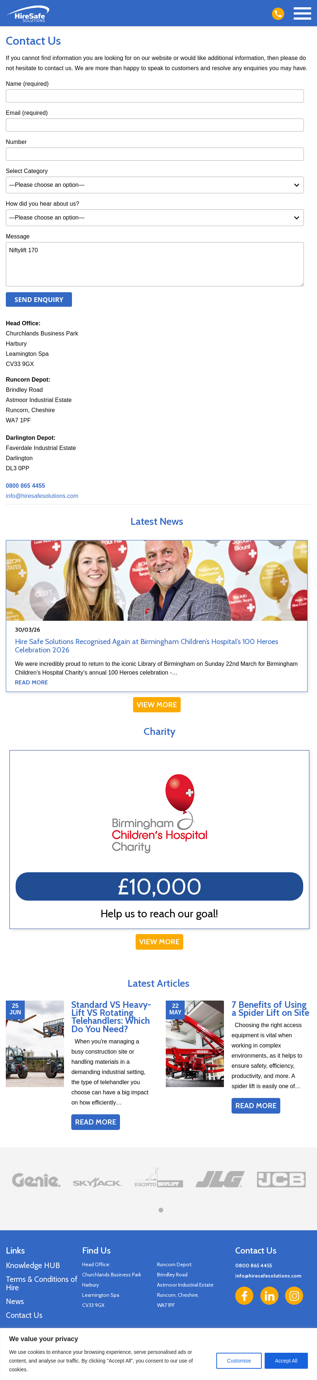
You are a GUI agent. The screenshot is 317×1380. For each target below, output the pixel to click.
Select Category (27, 171)
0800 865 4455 (253, 1265)
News (15, 1301)
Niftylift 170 (155, 264)
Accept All (286, 1361)
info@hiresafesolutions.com (42, 496)
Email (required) (27, 113)
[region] (158, 1354)
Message (18, 236)
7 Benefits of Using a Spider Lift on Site (270, 1008)
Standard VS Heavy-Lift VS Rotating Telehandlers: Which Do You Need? (111, 1016)
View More (157, 704)
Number (16, 142)
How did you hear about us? (42, 204)
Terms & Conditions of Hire (41, 1283)
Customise (239, 1361)
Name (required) (27, 84)
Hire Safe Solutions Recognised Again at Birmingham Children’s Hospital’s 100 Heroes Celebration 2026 (146, 645)
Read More (31, 682)
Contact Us (24, 1315)
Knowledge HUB (33, 1266)
